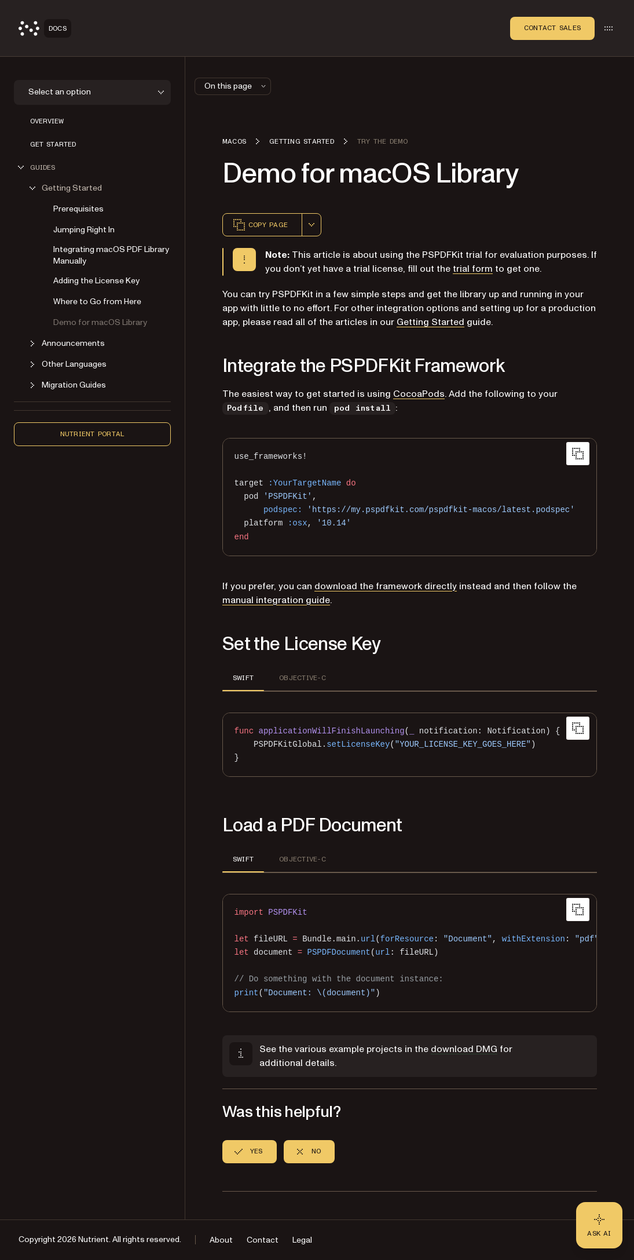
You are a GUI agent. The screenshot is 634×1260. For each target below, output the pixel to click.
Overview (47, 121)
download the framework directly (385, 586)
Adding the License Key (96, 280)
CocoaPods (419, 394)
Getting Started (430, 322)
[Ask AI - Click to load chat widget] (599, 1225)
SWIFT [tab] (243, 677)
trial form (473, 268)
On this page (236, 86)
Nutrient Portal (92, 433)
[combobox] (311, 224)
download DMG (464, 1049)
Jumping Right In (84, 229)
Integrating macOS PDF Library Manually (111, 255)
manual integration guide (276, 600)
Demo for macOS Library (100, 322)
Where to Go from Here (97, 301)
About (221, 1240)
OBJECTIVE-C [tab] (302, 677)
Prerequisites (78, 208)
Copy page (260, 225)
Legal (302, 1240)
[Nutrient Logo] (45, 28)
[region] (409, 953)
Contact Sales (552, 27)
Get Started (53, 144)
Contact (262, 1240)
